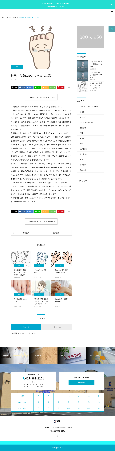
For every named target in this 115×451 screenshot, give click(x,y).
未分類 (82, 138)
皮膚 (16, 67)
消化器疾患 (83, 154)
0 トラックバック (56, 327)
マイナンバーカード (86, 122)
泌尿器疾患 (83, 149)
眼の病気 (83, 165)
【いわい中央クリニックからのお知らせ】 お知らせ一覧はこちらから (55, 5)
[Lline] (37, 87)
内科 (81, 133)
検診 (81, 143)
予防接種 (83, 128)
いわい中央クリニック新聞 (89, 106)
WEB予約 (81, 382)
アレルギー (83, 117)
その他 (82, 112)
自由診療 (83, 170)
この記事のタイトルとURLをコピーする (41, 97)
